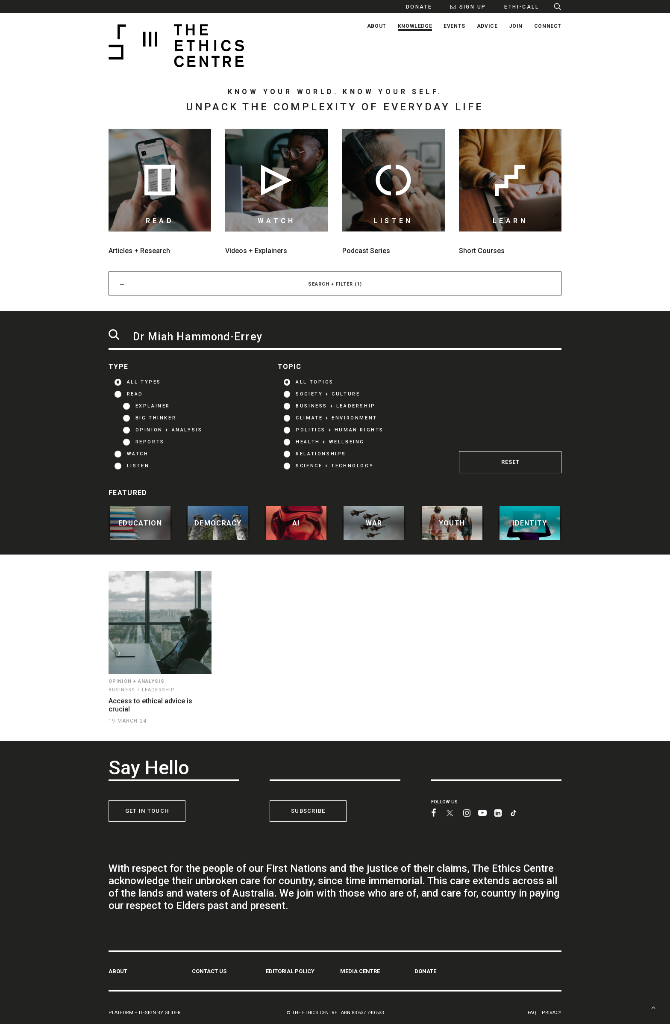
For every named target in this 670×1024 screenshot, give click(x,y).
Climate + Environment (336, 418)
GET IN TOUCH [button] (147, 811)
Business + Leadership (336, 406)
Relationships (321, 454)
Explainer (152, 406)
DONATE (425, 971)
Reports (150, 442)
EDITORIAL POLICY (290, 971)
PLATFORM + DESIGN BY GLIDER (145, 1012)
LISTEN (138, 466)
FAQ (532, 1012)
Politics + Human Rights (340, 430)
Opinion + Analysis (169, 430)
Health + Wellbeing (330, 442)
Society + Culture (328, 394)
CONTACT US (209, 971)
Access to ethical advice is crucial (150, 705)
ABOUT (118, 971)
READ (135, 394)
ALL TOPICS (314, 382)
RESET (510, 462)
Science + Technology (334, 466)
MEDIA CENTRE (360, 971)
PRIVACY (551, 1012)
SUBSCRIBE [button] (308, 811)
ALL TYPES (144, 382)
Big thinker (155, 418)
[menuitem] (414, 6)
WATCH (138, 454)
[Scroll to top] (653, 1007)
